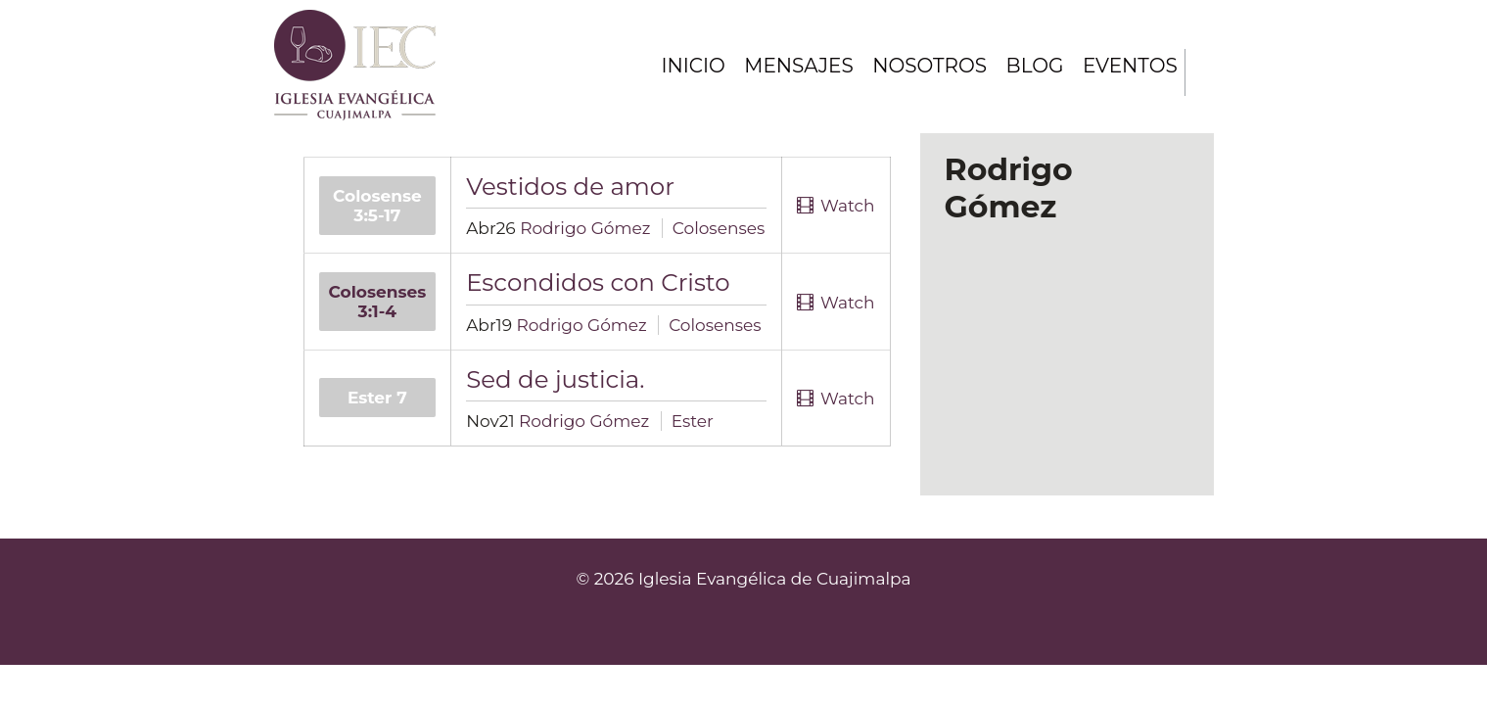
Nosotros (927, 65)
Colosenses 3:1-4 (378, 301)
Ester (693, 421)
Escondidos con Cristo (598, 282)
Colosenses (719, 228)
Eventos (1130, 65)
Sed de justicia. (555, 379)
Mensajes (795, 65)
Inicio (688, 65)
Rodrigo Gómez (585, 228)
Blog (1033, 65)
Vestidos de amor (570, 186)
